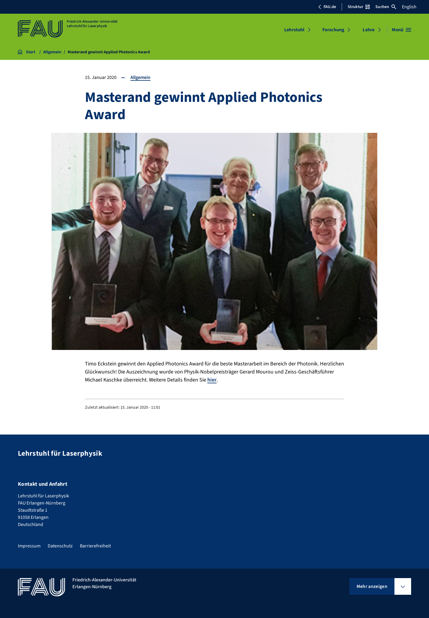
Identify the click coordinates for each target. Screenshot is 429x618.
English (409, 7)
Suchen (385, 7)
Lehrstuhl (294, 30)
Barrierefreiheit (95, 546)
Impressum (29, 546)
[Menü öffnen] (401, 29)
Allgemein (140, 77)
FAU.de (327, 7)
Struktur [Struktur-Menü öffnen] (359, 7)
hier (212, 380)
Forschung (333, 30)
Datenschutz (60, 546)
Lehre (368, 30)
